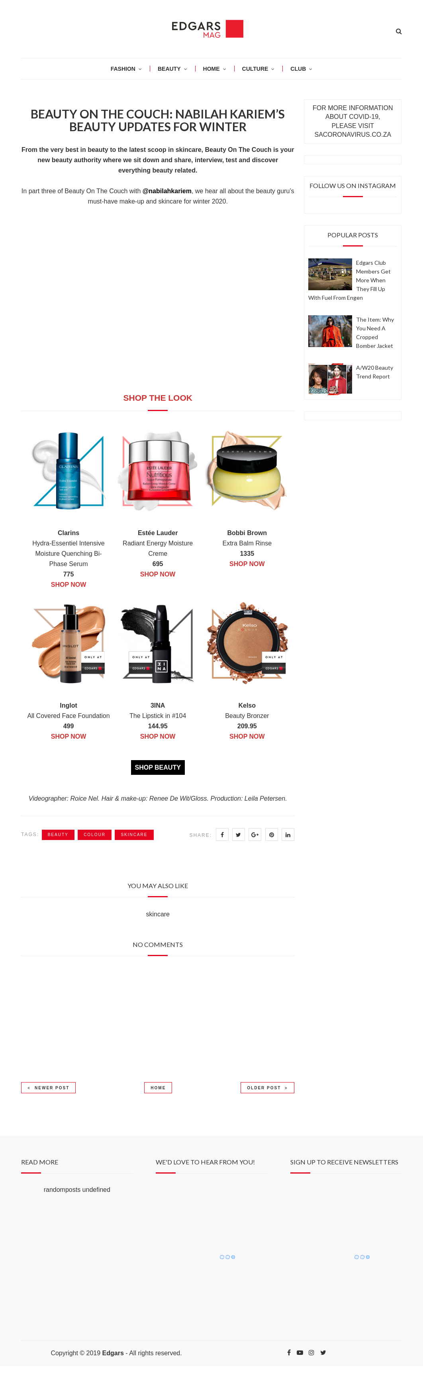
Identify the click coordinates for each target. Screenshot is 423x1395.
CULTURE (255, 69)
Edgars (113, 1353)
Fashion (123, 69)
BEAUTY (169, 69)
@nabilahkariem (167, 191)
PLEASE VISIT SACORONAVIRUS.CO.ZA (352, 130)
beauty (58, 834)
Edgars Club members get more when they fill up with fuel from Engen (349, 280)
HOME (211, 69)
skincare (134, 834)
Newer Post (48, 1088)
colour (95, 834)
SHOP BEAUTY (158, 767)
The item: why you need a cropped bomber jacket (375, 332)
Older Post (267, 1088)
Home (158, 1088)
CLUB (298, 69)
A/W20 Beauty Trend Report (374, 372)
